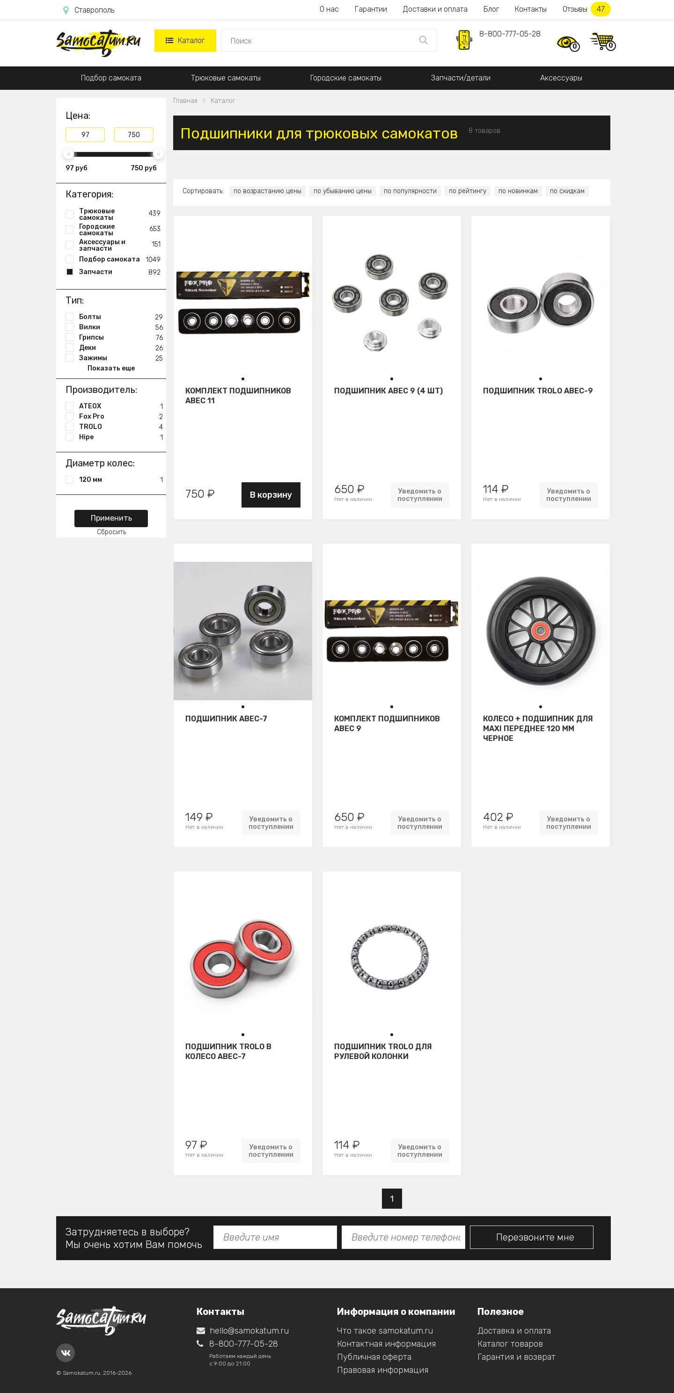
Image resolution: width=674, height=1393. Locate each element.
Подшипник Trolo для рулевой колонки (383, 1051)
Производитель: (101, 390)
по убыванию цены (343, 191)
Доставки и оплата (435, 9)
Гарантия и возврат (516, 1357)
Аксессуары (561, 77)
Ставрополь (88, 10)
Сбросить (111, 532)
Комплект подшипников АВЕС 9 (387, 723)
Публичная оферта (374, 1357)
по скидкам (567, 191)
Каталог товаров (510, 1344)
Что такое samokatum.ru (385, 1331)
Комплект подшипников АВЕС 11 (238, 395)
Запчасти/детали (461, 77)
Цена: (78, 115)
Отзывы (587, 9)
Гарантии (371, 9)
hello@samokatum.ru (243, 1331)
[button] (243, 378)
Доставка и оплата (514, 1331)
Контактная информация (386, 1344)
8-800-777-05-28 (510, 33)
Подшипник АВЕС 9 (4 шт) (388, 390)
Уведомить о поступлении (419, 494)
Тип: (75, 300)
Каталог (185, 40)
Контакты (531, 9)
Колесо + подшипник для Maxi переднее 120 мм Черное (538, 728)
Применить (111, 518)
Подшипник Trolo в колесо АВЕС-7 (228, 1051)
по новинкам (518, 191)
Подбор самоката (111, 77)
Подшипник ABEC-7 (226, 718)
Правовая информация (382, 1370)
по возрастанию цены (267, 191)
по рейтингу (467, 191)
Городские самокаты (345, 77)
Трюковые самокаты (226, 77)
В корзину (271, 495)
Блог (491, 9)
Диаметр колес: (100, 463)
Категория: (89, 194)
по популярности (410, 191)
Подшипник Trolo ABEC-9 (538, 390)
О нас (329, 9)
